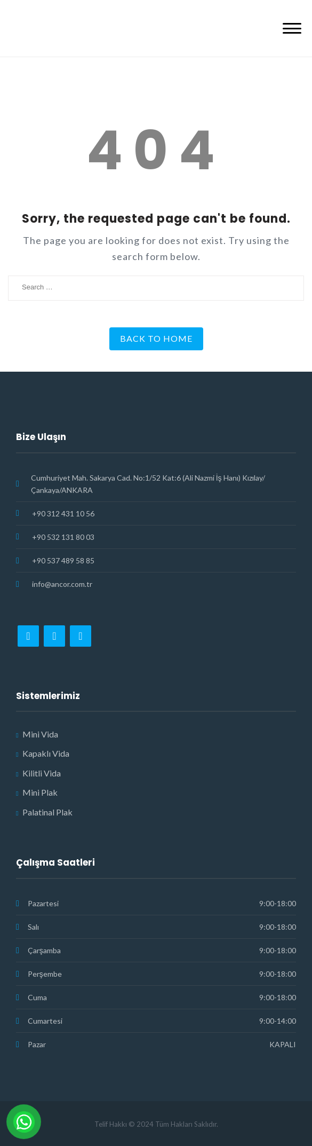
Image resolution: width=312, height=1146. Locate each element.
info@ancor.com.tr (62, 583)
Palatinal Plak (47, 812)
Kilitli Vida (41, 773)
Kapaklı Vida (45, 753)
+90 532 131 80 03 (63, 536)
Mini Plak (40, 792)
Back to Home (156, 338)
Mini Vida (40, 734)
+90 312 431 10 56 (63, 513)
